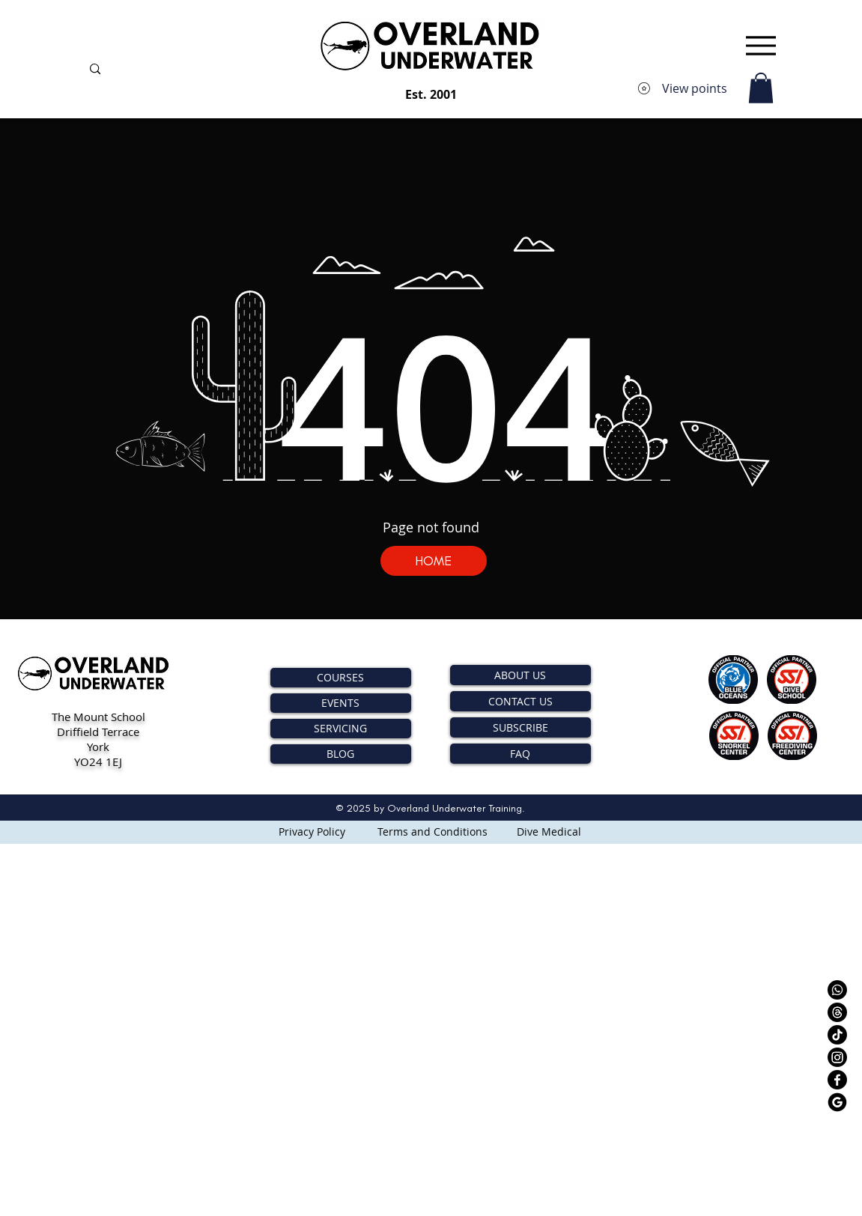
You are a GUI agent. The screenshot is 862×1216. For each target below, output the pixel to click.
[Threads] (837, 1012)
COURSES (340, 677)
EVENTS (340, 703)
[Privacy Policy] (312, 831)
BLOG (340, 754)
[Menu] (761, 45)
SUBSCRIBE (520, 727)
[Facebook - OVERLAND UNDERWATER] (837, 1079)
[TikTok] (837, 1035)
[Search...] (192, 70)
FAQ (520, 754)
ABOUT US (520, 675)
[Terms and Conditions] (432, 831)
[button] (761, 88)
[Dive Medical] (549, 831)
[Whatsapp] (837, 990)
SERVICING (340, 728)
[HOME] (433, 561)
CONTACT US (520, 701)
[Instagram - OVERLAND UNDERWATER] (837, 1057)
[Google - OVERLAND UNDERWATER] (837, 1102)
